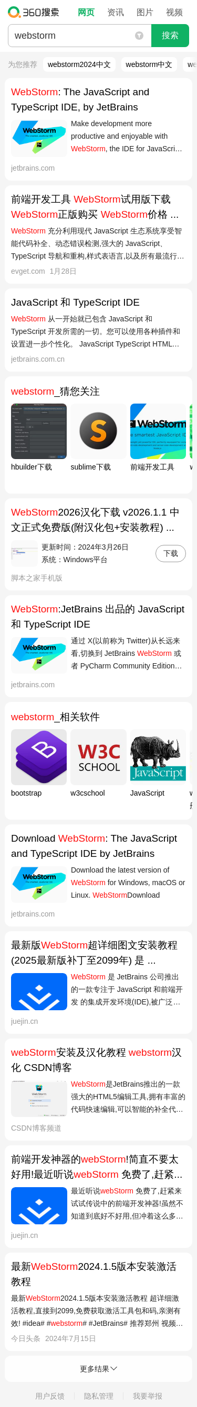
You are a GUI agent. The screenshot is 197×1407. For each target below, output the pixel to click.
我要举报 (147, 1396)
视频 (174, 12)
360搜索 (36, 12)
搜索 (170, 35)
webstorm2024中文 (79, 64)
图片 (145, 12)
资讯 (115, 12)
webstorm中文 (149, 64)
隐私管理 (98, 1396)
